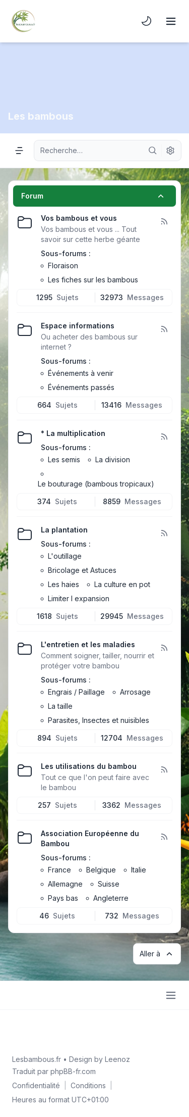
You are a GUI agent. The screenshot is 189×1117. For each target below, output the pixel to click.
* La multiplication (73, 433)
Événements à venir (80, 373)
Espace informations (77, 325)
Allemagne (65, 884)
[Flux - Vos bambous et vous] (163, 221)
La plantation (64, 529)
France (59, 869)
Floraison (63, 265)
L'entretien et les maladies (88, 644)
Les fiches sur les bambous (93, 279)
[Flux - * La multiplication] (163, 437)
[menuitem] (147, 21)
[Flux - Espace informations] (163, 329)
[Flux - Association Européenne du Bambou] (163, 837)
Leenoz (117, 1059)
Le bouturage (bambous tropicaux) (96, 483)
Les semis (64, 459)
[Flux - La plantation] (163, 533)
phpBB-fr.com (73, 1071)
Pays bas (63, 898)
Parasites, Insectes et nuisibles (98, 720)
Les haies (63, 584)
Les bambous (41, 116)
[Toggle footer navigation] (171, 995)
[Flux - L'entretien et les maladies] (163, 648)
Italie (138, 869)
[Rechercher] (152, 150)
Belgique (101, 869)
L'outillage (65, 556)
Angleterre (111, 898)
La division (112, 459)
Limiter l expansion (78, 598)
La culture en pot (122, 584)
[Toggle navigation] (171, 21)
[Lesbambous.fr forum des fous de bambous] (23, 21)
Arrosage (135, 692)
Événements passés (81, 387)
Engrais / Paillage (76, 692)
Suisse (108, 884)
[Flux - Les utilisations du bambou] (163, 770)
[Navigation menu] (19, 150)
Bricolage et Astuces (82, 570)
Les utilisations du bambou (89, 766)
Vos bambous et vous (79, 218)
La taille (60, 706)
